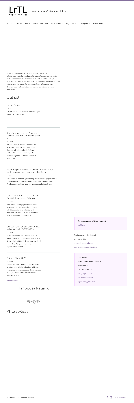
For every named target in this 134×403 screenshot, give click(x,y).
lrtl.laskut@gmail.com (85, 278)
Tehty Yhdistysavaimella (120, 397)
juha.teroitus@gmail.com (83, 243)
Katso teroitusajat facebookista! (85, 247)
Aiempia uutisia (12, 280)
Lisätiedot (81, 225)
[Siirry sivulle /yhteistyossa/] (33, 349)
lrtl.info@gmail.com (85, 273)
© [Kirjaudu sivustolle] (7, 397)
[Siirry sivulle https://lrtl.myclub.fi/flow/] (33, 297)
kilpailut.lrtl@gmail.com (86, 282)
